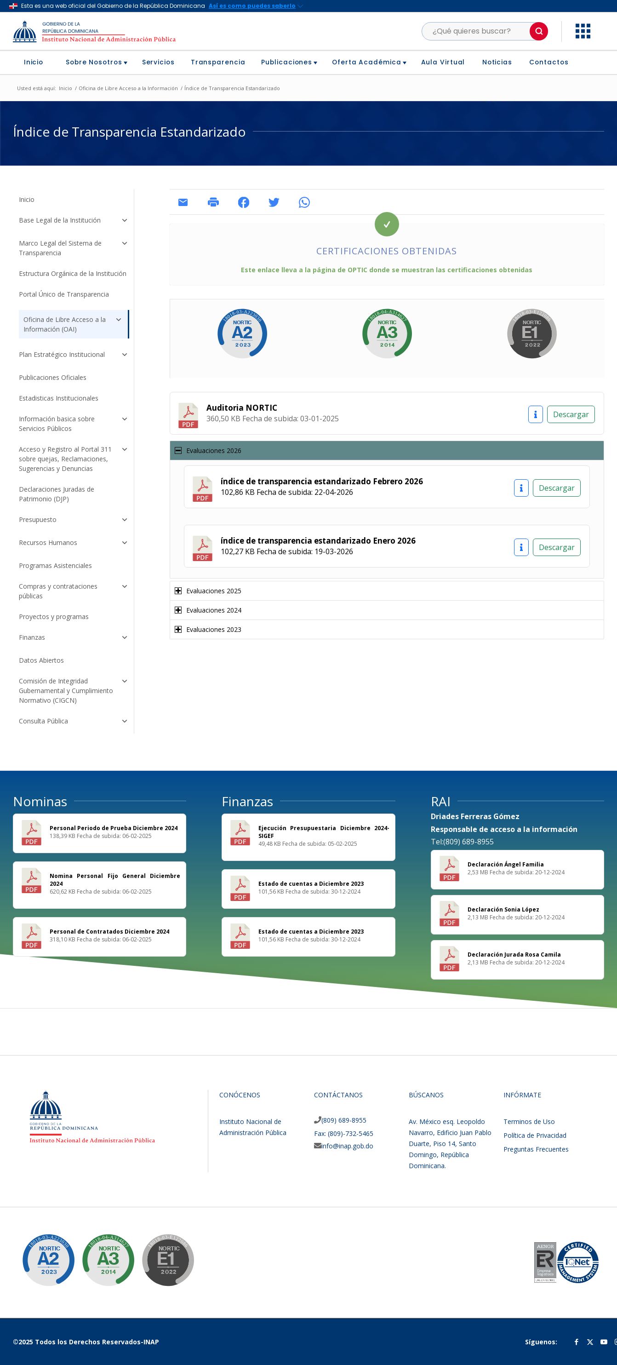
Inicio (26, 199)
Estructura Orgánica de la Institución (72, 273)
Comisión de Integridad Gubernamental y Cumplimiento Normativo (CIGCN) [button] (74, 690)
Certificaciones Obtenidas (386, 251)
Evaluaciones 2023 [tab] (208, 629)
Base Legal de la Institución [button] (74, 221)
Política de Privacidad (534, 1135)
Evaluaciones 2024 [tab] (208, 610)
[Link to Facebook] (576, 1341)
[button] (539, 31)
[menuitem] (37, 62)
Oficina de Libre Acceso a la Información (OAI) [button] (73, 323)
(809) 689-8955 (343, 1120)
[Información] (535, 414)
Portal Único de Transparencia (64, 294)
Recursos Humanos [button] (74, 544)
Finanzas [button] (74, 638)
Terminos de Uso (529, 1121)
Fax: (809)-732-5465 (343, 1133)
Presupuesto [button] (74, 521)
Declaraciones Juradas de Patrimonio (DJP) (56, 494)
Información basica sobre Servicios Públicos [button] (74, 423)
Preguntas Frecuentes (536, 1149)
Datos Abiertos (41, 660)
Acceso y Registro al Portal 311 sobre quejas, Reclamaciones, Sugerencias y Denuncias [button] (74, 458)
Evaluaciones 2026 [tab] (208, 450)
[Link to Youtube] (604, 1341)
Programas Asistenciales (55, 565)
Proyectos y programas (54, 616)
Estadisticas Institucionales (58, 398)
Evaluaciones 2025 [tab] (208, 590)
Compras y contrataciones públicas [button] (74, 591)
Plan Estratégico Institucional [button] (74, 355)
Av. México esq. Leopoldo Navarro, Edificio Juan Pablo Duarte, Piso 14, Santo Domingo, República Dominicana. (450, 1143)
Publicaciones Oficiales (52, 377)
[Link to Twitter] (590, 1341)
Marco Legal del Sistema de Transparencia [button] (74, 248)
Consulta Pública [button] (74, 722)
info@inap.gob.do (347, 1145)
